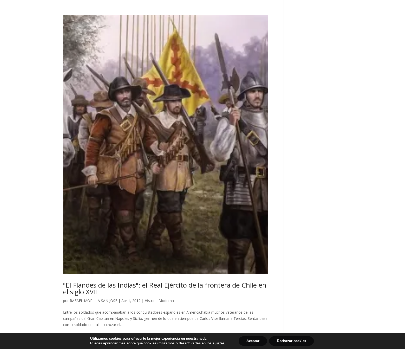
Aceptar (252, 340)
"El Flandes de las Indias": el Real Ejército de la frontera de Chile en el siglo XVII (164, 288)
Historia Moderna (159, 300)
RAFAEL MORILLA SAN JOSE (93, 300)
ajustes (218, 343)
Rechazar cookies (291, 340)
